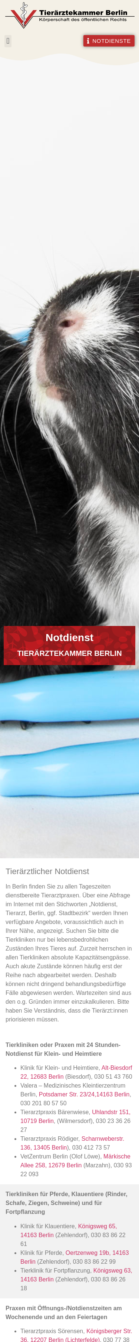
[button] (7, 41)
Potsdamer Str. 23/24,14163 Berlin (84, 1094)
